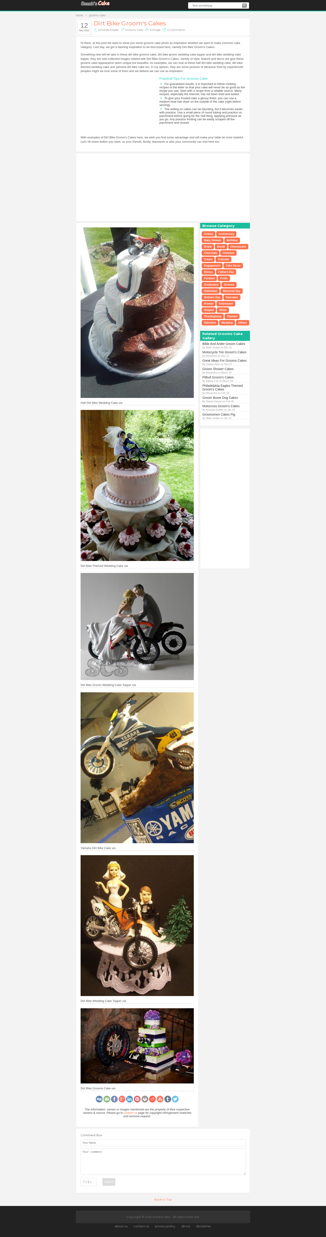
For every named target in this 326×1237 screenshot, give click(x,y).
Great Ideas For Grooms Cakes (224, 360)
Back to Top (163, 1199)
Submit (109, 1182)
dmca (185, 1226)
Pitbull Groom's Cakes (218, 377)
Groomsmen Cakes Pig (218, 414)
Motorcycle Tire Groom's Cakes (224, 352)
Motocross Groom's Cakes (221, 406)
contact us (130, 1112)
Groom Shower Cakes (218, 369)
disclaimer (203, 1226)
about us (121, 1226)
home (79, 15)
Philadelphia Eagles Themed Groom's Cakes (222, 387)
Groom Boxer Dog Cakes (220, 397)
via (120, 402)
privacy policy (165, 1226)
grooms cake (97, 15)
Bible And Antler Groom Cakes (223, 344)
